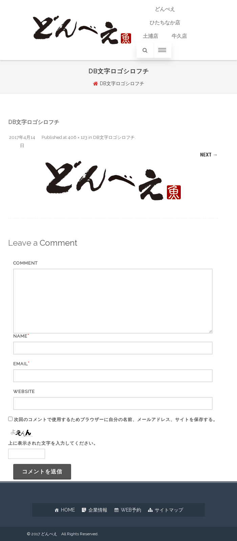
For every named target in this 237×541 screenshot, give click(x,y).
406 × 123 (77, 137)
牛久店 (179, 36)
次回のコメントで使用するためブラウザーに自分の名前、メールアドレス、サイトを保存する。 (116, 419)
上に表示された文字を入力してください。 (53, 443)
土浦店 (150, 36)
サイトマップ (169, 510)
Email (20, 364)
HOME (68, 510)
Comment (25, 263)
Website (24, 391)
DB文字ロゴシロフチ (114, 137)
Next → (209, 155)
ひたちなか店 (165, 23)
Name (20, 336)
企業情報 (97, 510)
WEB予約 (131, 510)
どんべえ (165, 9)
